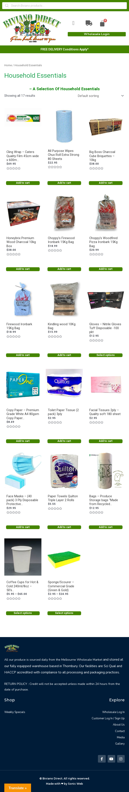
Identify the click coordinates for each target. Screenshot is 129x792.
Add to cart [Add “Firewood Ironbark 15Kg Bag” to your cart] (23, 355)
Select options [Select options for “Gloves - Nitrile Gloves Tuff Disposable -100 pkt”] (105, 355)
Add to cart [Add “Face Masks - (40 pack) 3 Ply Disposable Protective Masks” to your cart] (23, 527)
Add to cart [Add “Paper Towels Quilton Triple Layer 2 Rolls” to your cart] (64, 527)
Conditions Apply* (76, 49)
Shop (9, 700)
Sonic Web (75, 783)
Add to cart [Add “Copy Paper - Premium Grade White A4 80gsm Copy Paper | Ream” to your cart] (23, 441)
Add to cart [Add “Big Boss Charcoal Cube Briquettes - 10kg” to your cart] (105, 182)
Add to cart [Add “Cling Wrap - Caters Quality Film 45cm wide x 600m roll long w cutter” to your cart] (23, 182)
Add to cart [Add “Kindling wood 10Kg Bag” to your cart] (64, 355)
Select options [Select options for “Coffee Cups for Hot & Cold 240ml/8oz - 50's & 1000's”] (23, 613)
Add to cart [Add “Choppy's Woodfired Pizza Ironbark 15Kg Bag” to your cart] (105, 268)
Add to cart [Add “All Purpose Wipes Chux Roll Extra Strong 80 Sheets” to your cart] (64, 182)
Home (8, 65)
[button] (97, 34)
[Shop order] (100, 95)
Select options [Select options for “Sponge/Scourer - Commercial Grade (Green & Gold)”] (64, 613)
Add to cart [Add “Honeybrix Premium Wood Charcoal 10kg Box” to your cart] (23, 268)
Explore (117, 700)
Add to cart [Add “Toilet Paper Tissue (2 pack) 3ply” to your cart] (64, 441)
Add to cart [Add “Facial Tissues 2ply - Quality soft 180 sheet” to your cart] (105, 441)
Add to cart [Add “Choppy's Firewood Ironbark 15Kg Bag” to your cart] (64, 268)
